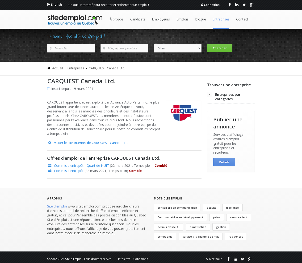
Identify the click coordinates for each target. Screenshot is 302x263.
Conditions (140, 259)
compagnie (165, 236)
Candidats (137, 19)
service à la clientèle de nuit (200, 236)
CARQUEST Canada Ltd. (107, 68)
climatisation (197, 227)
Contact (242, 19)
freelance (232, 207)
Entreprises (221, 19)
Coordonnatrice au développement (180, 217)
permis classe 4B (169, 227)
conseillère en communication (177, 207)
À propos (117, 19)
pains (216, 217)
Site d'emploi (57, 206)
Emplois (182, 19)
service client (238, 217)
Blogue (200, 19)
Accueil (57, 68)
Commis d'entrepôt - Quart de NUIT (81, 165)
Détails (224, 162)
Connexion (212, 5)
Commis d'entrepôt (69, 170)
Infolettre (124, 259)
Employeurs (161, 19)
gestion (221, 227)
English (56, 4)
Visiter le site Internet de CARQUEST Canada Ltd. (91, 142)
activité (211, 207)
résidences (236, 236)
